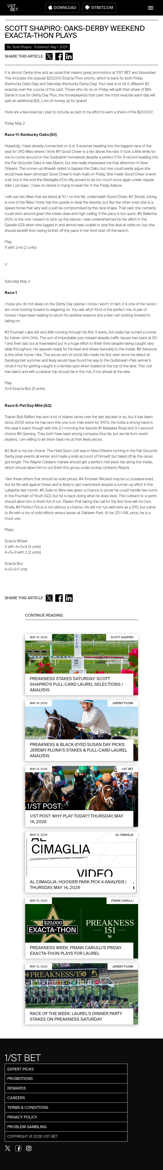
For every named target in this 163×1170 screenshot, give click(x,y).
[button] (150, 8)
